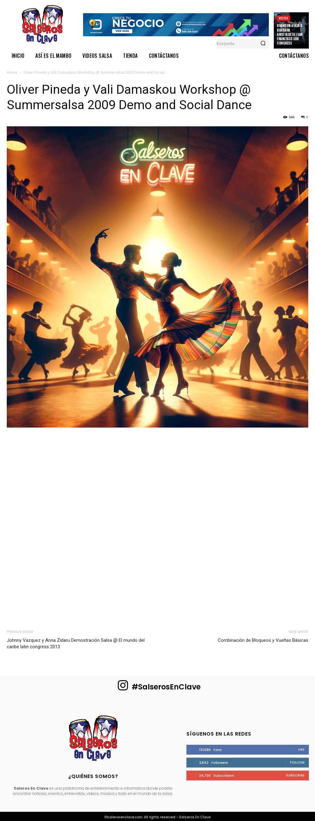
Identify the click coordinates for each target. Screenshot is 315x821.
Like (301, 749)
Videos (283, 18)
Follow (297, 762)
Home (12, 72)
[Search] (263, 44)
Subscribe (295, 775)
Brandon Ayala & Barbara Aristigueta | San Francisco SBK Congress (290, 34)
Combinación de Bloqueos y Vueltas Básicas (263, 640)
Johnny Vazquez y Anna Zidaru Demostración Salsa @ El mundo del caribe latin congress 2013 (76, 643)
